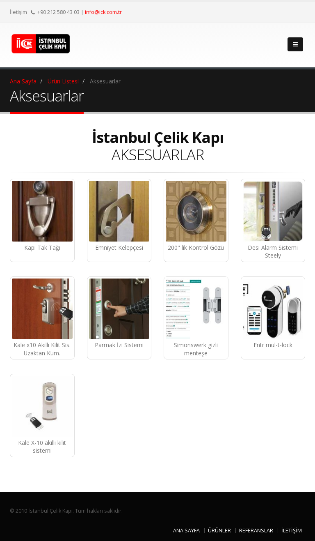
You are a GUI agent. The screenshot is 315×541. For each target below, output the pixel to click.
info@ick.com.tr (103, 12)
